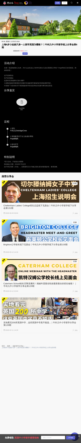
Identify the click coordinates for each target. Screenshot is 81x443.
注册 (57, 3)
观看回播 (25, 53)
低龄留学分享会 (18, 346)
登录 (64, 3)
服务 (8, 346)
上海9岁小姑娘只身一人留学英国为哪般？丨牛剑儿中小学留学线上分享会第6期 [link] (29, 347)
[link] (3, 346)
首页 (3, 346)
